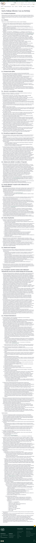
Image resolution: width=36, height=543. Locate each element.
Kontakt (18, 537)
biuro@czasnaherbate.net (4, 537)
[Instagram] (14, 2)
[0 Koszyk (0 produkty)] (34, 4)
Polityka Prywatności (28, 532)
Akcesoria (24, 6)
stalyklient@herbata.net (30, 33)
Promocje (2, 8)
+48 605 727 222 (5, 535)
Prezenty (16, 6)
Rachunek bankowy (19, 532)
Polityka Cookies (28, 536)
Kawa (13, 6)
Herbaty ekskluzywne (7, 6)
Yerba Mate (20, 6)
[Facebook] (15, 2)
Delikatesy (28, 6)
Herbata (2, 6)
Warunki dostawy (19, 536)
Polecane (32, 6)
